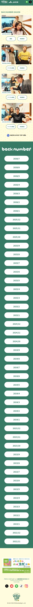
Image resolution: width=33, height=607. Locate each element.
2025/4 (16, 289)
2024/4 (16, 393)
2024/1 (16, 419)
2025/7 (16, 263)
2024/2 (16, 410)
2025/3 (16, 297)
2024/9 (16, 350)
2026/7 (16, 158)
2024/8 (16, 358)
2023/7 (16, 471)
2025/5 (16, 280)
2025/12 (16, 219)
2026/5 (16, 176)
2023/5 (16, 489)
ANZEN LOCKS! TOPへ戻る (18, 135)
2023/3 (16, 506)
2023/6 (16, 480)
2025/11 (16, 228)
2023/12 (16, 428)
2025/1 (16, 315)
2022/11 (16, 541)
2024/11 (16, 332)
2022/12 (16, 532)
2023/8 (16, 463)
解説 (11, 38)
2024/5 (16, 384)
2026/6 (16, 167)
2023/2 (16, 515)
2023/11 (16, 437)
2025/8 (16, 254)
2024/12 (16, 323)
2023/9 (16, 454)
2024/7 (16, 367)
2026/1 (16, 210)
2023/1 (16, 524)
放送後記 (22, 38)
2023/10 (16, 445)
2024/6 (16, 376)
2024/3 (16, 402)
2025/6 (16, 271)
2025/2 (16, 306)
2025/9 (16, 245)
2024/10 (16, 341)
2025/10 (16, 236)
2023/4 (16, 497)
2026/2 (16, 202)
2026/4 (16, 184)
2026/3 (16, 193)
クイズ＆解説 (10, 68)
